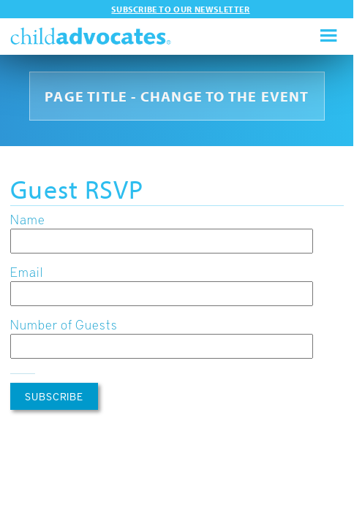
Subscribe (54, 396)
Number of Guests (63, 324)
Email (26, 271)
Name (27, 219)
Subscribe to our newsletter (180, 9)
